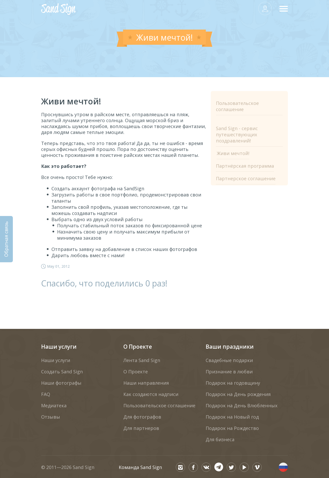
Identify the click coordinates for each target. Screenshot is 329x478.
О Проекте (137, 346)
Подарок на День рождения (238, 394)
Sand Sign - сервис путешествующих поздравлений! (237, 134)
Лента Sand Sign (141, 360)
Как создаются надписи (150, 394)
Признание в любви (229, 371)
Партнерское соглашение (246, 178)
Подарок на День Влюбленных (241, 405)
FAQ (45, 394)
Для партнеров (141, 428)
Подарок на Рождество (232, 428)
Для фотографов (142, 417)
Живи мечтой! (233, 153)
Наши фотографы (61, 383)
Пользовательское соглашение (237, 106)
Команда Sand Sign (140, 467)
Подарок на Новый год (232, 417)
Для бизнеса (220, 439)
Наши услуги (59, 346)
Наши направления (146, 383)
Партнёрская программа (245, 166)
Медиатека (54, 405)
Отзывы (50, 417)
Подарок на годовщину (233, 383)
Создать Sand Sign (62, 371)
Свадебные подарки (229, 360)
